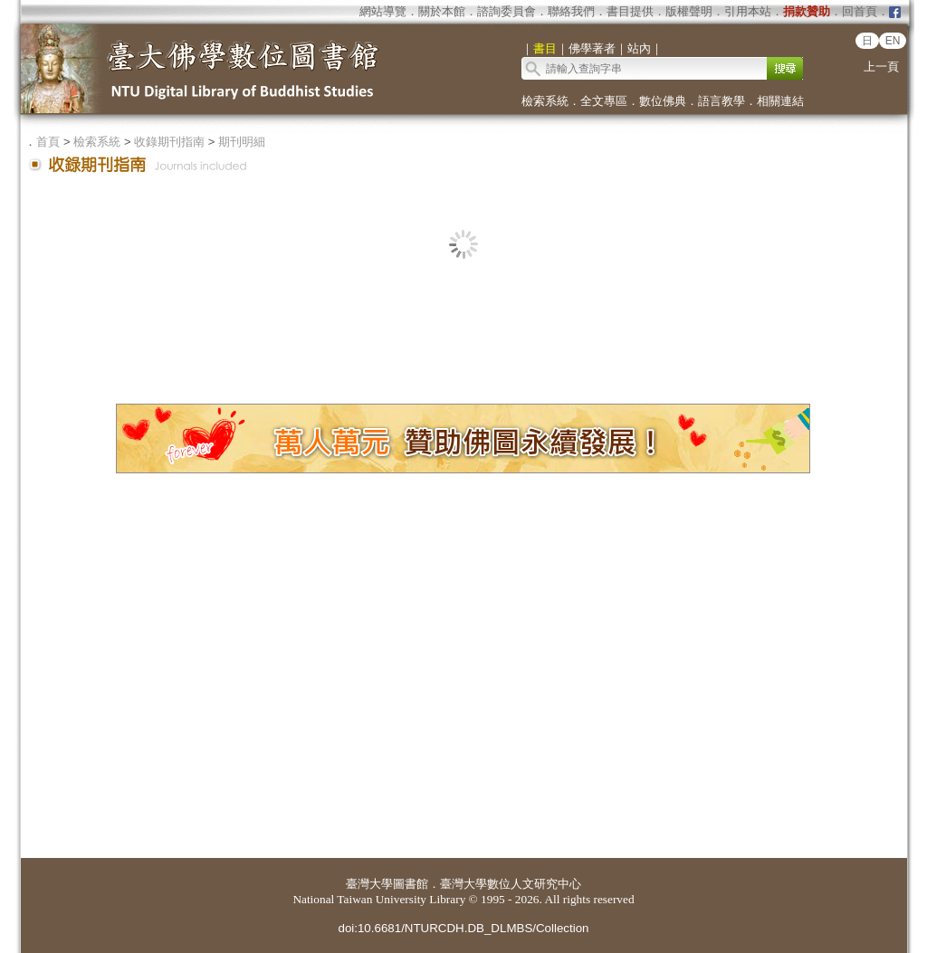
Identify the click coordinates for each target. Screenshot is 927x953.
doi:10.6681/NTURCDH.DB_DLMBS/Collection (463, 928)
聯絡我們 (571, 11)
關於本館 (441, 11)
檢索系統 (545, 101)
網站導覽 (382, 11)
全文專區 (603, 101)
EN (893, 40)
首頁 (48, 141)
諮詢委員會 (506, 11)
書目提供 (630, 11)
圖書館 (410, 884)
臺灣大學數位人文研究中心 (510, 884)
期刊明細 (241, 141)
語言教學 (721, 101)
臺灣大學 (369, 884)
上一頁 (881, 66)
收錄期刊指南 (169, 141)
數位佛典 (662, 101)
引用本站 (747, 11)
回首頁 (859, 11)
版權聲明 (688, 11)
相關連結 (780, 101)
